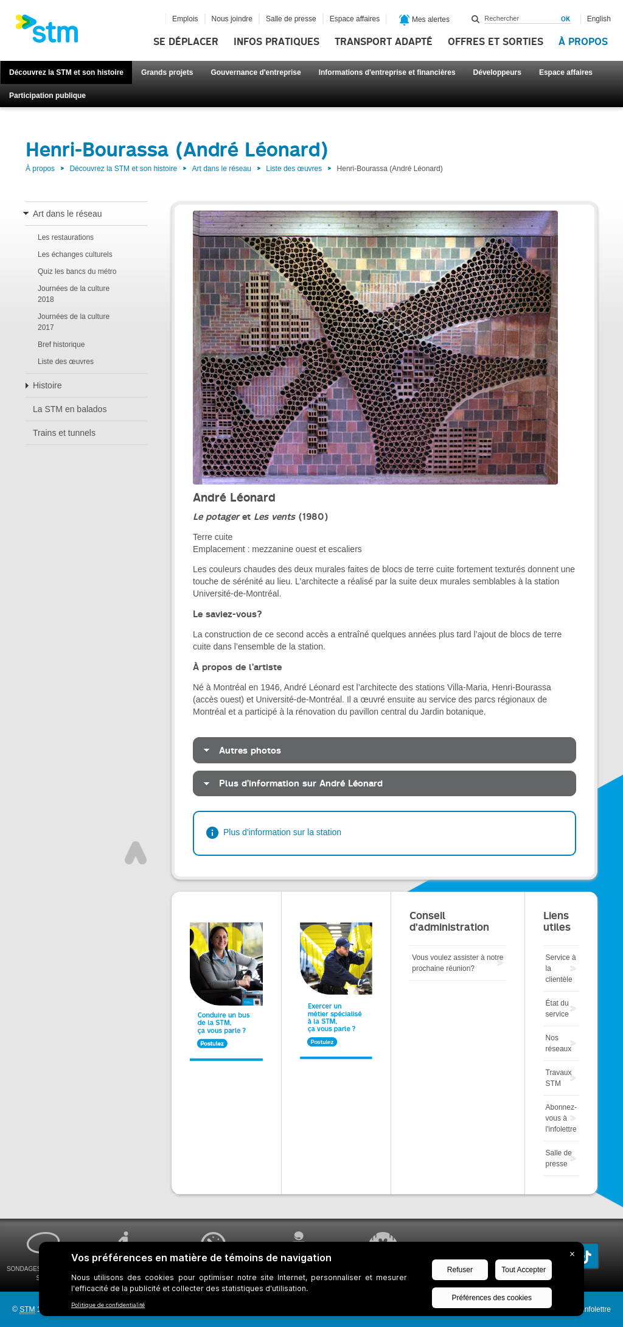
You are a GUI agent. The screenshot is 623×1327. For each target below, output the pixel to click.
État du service (557, 1008)
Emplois (185, 19)
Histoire (47, 385)
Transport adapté (384, 42)
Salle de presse (291, 19)
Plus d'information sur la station (282, 832)
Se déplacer (185, 42)
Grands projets (167, 72)
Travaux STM (559, 1078)
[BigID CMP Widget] (311, 1282)
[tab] (384, 750)
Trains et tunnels (64, 433)
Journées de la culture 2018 (74, 294)
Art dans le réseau (221, 168)
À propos (583, 42)
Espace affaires (566, 72)
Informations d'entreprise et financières (387, 72)
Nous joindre (232, 19)
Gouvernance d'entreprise (256, 72)
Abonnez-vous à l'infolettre (561, 1118)
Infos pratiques (276, 42)
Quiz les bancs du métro (77, 271)
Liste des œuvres (294, 168)
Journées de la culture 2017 (74, 322)
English (599, 19)
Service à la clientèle (561, 968)
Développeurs (497, 72)
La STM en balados (69, 409)
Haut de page (136, 852)
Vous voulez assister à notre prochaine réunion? (457, 963)
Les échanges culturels (75, 254)
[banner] (53, 32)
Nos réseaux (559, 1043)
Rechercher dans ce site (476, 19)
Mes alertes (424, 20)
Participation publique (47, 95)
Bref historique (61, 344)
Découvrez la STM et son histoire (66, 72)
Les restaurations (66, 237)
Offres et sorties (495, 42)
